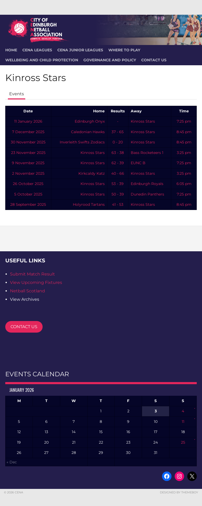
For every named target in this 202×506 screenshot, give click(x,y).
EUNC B (138, 163)
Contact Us (153, 60)
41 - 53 (117, 204)
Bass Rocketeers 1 (147, 152)
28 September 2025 (28, 204)
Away (136, 111)
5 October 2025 (28, 194)
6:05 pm (183, 183)
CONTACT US (24, 326)
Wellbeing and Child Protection (41, 60)
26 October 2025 (28, 183)
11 (183, 421)
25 (183, 442)
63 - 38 (118, 152)
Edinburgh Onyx (90, 121)
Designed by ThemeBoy (179, 492)
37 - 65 (118, 131)
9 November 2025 (28, 163)
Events (16, 93)
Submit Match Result (32, 274)
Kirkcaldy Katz (91, 173)
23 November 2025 (28, 152)
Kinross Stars (143, 121)
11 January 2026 (28, 121)
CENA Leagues (37, 50)
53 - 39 (118, 183)
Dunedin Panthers (147, 194)
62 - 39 (118, 163)
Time (184, 111)
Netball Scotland (27, 290)
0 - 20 (118, 142)
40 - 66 (117, 173)
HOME (11, 50)
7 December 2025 (28, 131)
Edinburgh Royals (147, 183)
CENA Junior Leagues (80, 50)
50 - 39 (118, 194)
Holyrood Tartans (89, 204)
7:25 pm (184, 121)
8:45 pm (183, 131)
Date (28, 111)
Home (99, 111)
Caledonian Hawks (88, 131)
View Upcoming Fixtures (36, 282)
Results (118, 111)
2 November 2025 (28, 173)
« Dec (12, 462)
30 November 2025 (28, 142)
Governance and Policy (109, 60)
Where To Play (124, 50)
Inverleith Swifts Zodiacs (82, 142)
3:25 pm (184, 152)
